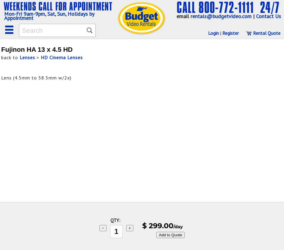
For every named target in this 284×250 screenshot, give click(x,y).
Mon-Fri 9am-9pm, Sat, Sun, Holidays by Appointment (49, 15)
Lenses (27, 57)
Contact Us (268, 16)
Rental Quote (263, 33)
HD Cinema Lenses (62, 57)
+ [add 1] (130, 228)
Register (230, 33)
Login (213, 33)
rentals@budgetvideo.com (221, 16)
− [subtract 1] (103, 228)
